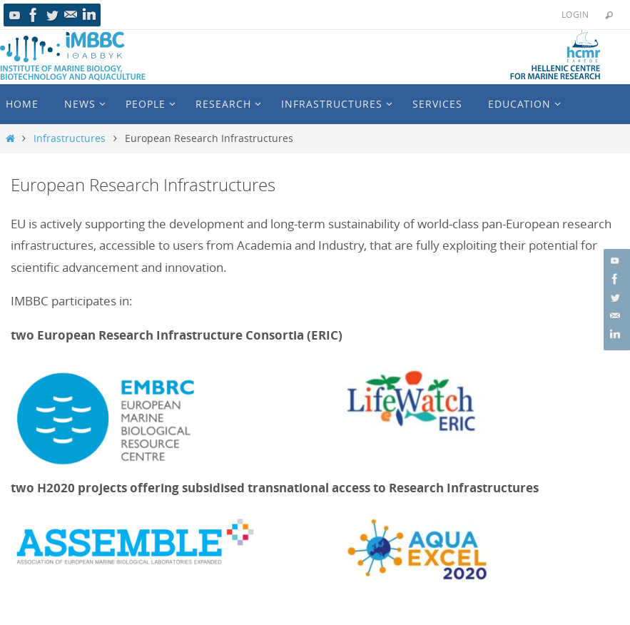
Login (575, 14)
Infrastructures (70, 138)
